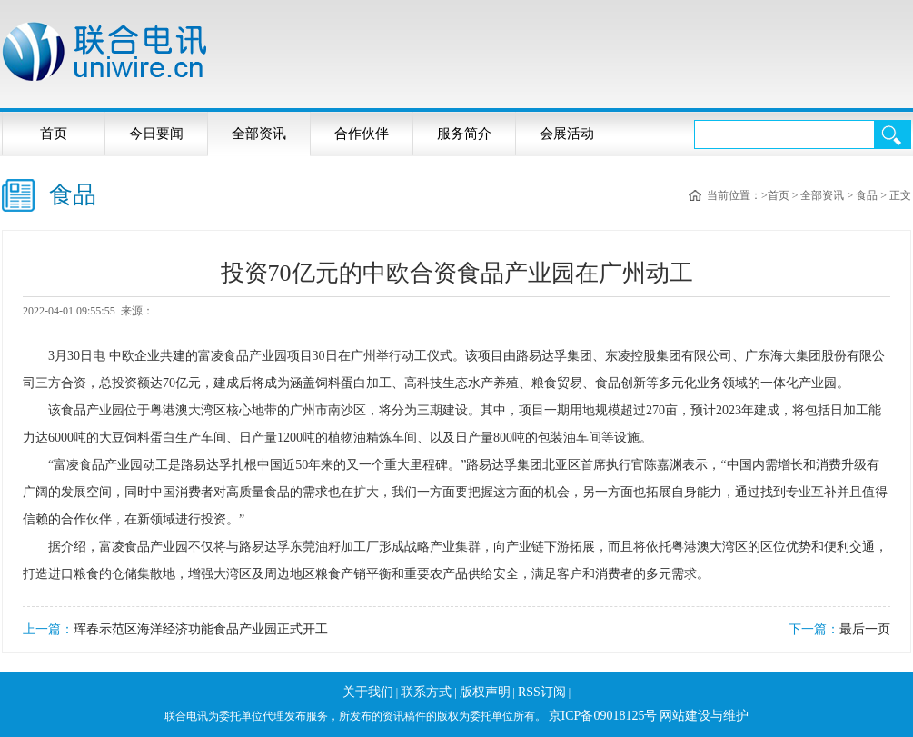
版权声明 (485, 692)
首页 (53, 133)
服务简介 (464, 133)
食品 (867, 195)
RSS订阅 (542, 692)
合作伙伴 (361, 133)
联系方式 (426, 692)
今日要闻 (156, 133)
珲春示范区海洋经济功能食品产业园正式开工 (201, 629)
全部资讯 (259, 133)
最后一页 (864, 629)
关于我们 (367, 692)
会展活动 (567, 133)
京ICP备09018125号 (603, 715)
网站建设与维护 (704, 715)
